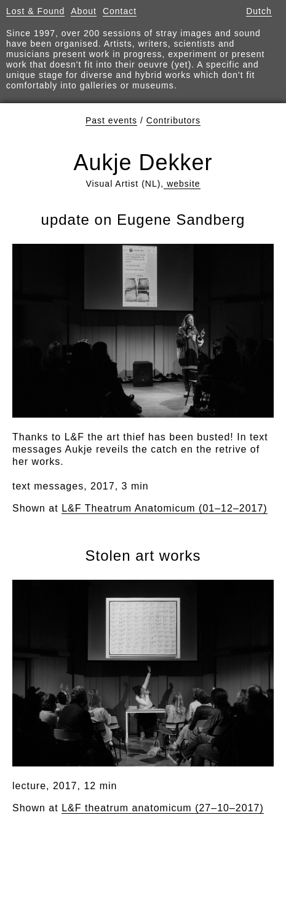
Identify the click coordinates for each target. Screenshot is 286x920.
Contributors (173, 120)
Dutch (259, 11)
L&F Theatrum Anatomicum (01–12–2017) (165, 508)
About (84, 11)
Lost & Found (35, 11)
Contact (120, 11)
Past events (111, 120)
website (182, 184)
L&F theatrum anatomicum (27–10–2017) (163, 808)
